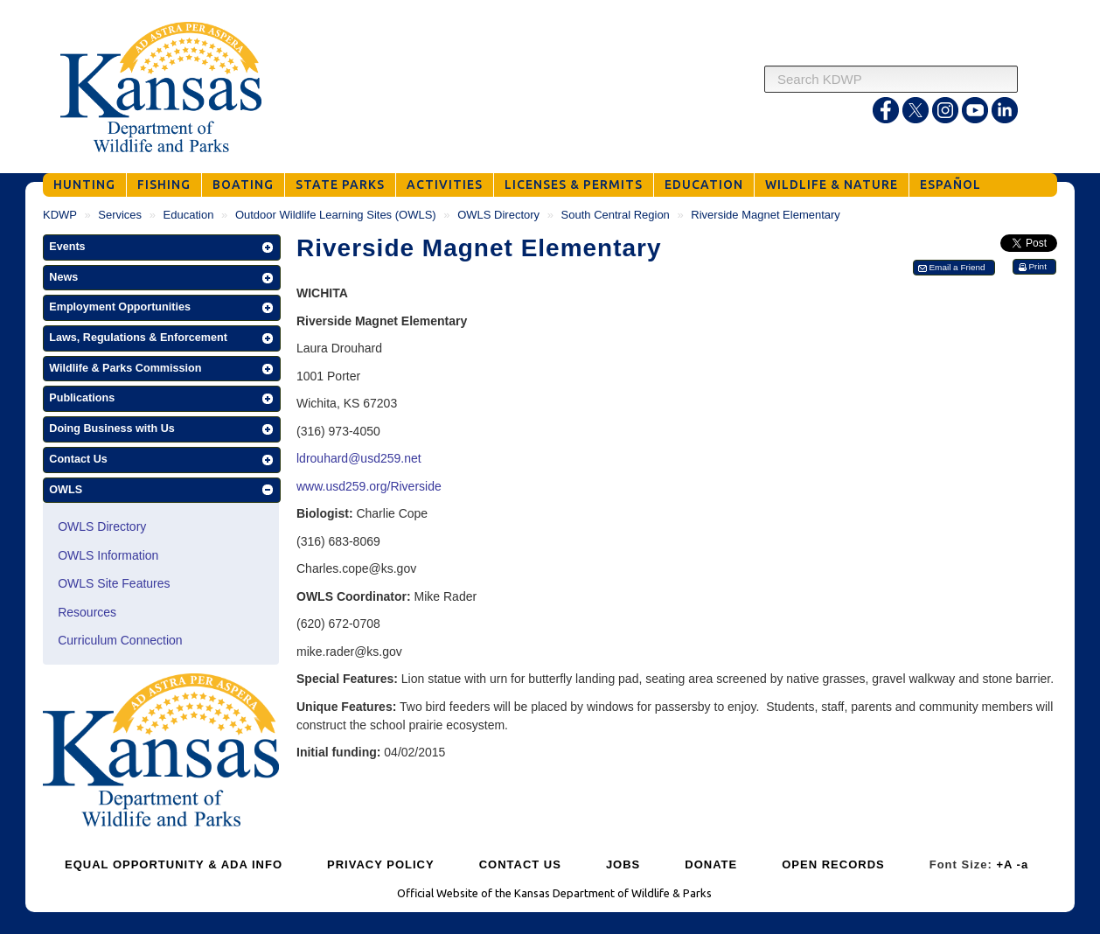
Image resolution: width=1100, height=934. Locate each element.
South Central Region (615, 214)
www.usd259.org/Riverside (369, 486)
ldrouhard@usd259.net (358, 458)
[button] (162, 247)
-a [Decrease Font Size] (1023, 864)
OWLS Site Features (114, 583)
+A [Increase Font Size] (1004, 864)
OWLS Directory (498, 214)
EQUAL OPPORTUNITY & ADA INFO (173, 864)
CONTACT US (520, 864)
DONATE (711, 864)
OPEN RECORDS (833, 864)
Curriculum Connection (120, 640)
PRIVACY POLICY (381, 864)
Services (120, 214)
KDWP (60, 214)
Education (189, 214)
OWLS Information (108, 555)
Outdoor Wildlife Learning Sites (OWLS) (335, 214)
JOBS (623, 864)
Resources (87, 612)
